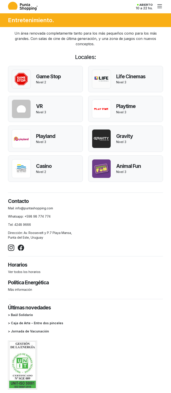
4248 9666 (22, 224)
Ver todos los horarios (24, 272)
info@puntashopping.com (34, 208)
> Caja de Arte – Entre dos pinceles (35, 323)
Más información (20, 289)
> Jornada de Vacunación (28, 331)
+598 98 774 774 (37, 216)
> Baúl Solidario (20, 315)
